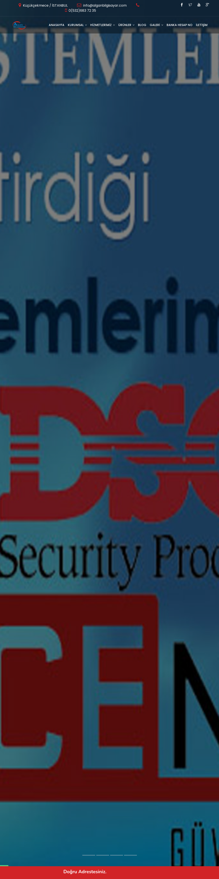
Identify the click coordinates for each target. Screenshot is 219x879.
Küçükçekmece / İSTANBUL (45, 5)
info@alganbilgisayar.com (104, 5)
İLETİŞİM (201, 25)
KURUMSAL (77, 25)
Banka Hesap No (179, 25)
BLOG (142, 25)
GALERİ (156, 25)
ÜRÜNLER (126, 25)
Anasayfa (56, 25)
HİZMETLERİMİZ (102, 25)
